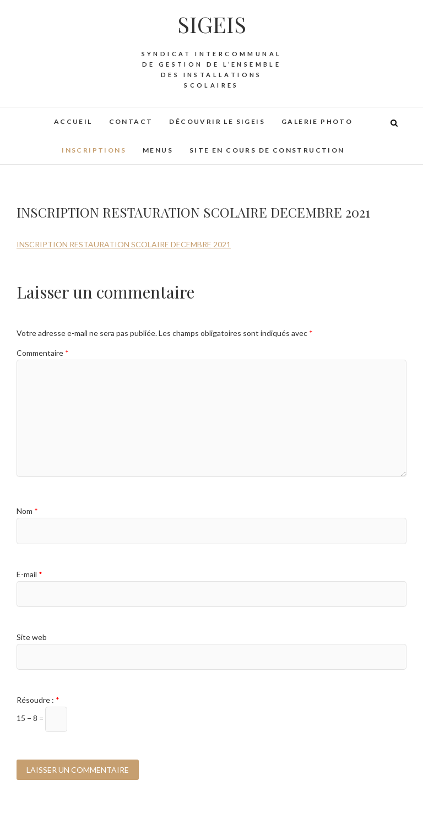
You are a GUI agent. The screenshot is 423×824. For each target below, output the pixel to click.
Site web (32, 637)
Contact (131, 121)
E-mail (29, 574)
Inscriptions (94, 150)
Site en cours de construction (267, 150)
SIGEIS (211, 24)
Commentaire (43, 352)
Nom (27, 511)
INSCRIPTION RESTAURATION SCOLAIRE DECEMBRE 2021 (124, 244)
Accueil (73, 121)
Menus (158, 150)
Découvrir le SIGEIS (217, 121)
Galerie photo (316, 121)
